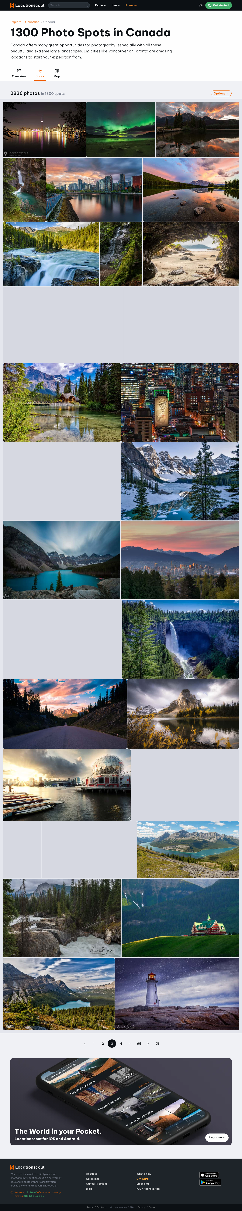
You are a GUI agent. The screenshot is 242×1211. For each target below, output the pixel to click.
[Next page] (148, 1043)
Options (221, 93)
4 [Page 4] (121, 1043)
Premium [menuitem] (131, 5)
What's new (144, 1173)
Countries (32, 22)
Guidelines (92, 1178)
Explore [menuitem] (100, 5)
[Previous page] (85, 1043)
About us (91, 1173)
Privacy (141, 1207)
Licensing (143, 1183)
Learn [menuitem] (115, 5)
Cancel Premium (96, 1183)
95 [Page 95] (139, 1043)
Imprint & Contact (96, 1207)
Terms (152, 1207)
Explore (15, 22)
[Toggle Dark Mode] (201, 5)
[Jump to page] (157, 1043)
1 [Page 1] (93, 1043)
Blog (89, 1188)
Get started (218, 5)
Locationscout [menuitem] (27, 5)
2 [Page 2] (103, 1043)
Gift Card (143, 1178)
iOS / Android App (148, 1188)
